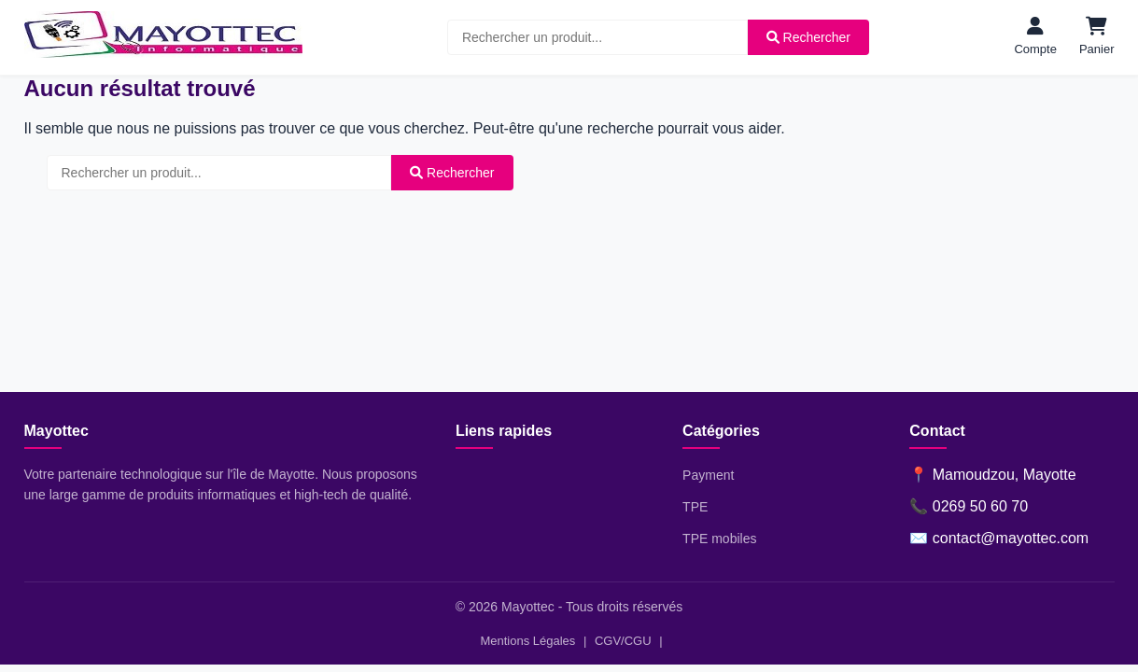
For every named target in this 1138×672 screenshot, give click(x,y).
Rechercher (808, 37)
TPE (695, 506)
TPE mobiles (719, 538)
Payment (708, 475)
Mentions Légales (527, 641)
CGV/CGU (623, 641)
